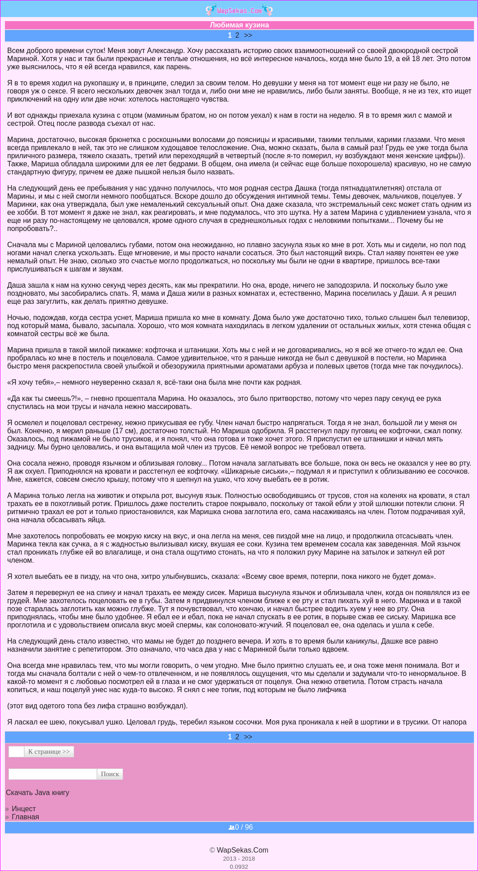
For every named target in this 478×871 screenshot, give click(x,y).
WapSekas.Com (242, 850)
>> (248, 35)
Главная (25, 817)
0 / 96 (240, 827)
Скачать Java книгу (37, 792)
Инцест (24, 809)
